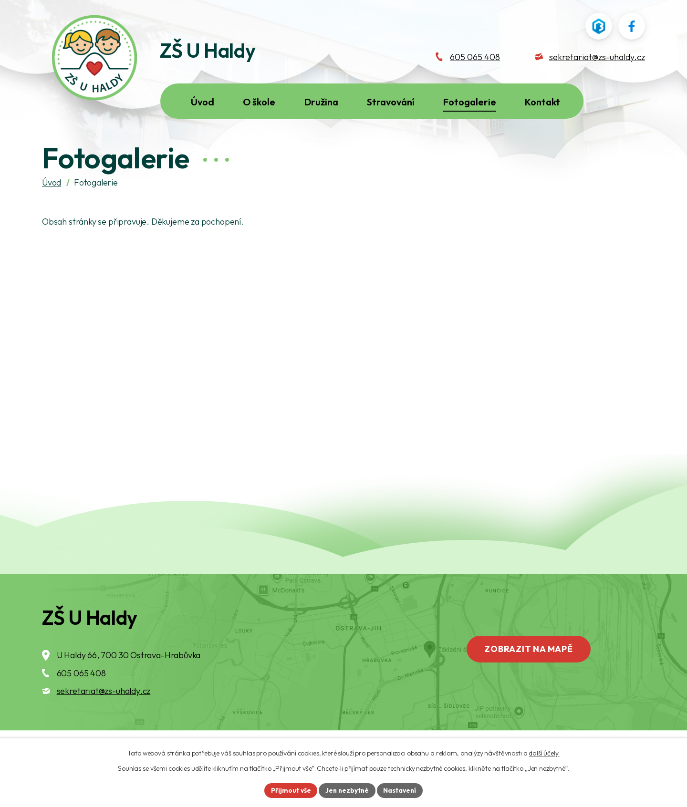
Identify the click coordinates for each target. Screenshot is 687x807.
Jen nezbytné (346, 790)
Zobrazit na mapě (530, 669)
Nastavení (401, 790)
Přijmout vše (289, 790)
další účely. (544, 752)
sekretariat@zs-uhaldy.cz (104, 710)
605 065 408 (81, 692)
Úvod (51, 202)
